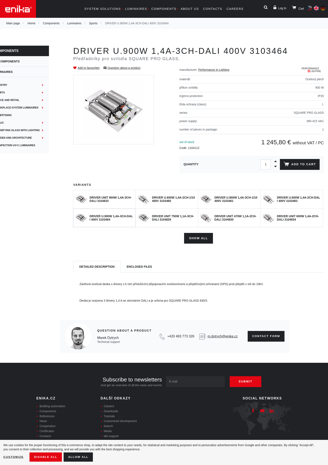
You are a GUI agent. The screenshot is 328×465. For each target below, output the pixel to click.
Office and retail (20, 100)
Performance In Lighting (213, 69)
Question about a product (124, 68)
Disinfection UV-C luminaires (28, 145)
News (43, 420)
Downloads (111, 410)
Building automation (52, 405)
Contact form (265, 335)
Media (108, 430)
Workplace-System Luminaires (30, 107)
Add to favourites (89, 68)
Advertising (17, 115)
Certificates (47, 430)
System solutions (102, 8)
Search (108, 425)
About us (190, 8)
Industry (14, 85)
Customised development (120, 420)
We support (111, 435)
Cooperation (47, 425)
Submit (247, 381)
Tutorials (109, 415)
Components (163, 8)
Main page (13, 23)
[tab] (97, 266)
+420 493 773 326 (179, 335)
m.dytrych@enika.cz (221, 335)
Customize (13, 457)
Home (31, 23)
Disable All (47, 457)
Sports (93, 23)
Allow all (79, 457)
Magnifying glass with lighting (31, 130)
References (47, 415)
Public (13, 122)
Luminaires (136, 8)
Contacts (212, 8)
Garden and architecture (27, 137)
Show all (198, 237)
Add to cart (299, 165)
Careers (235, 8)
